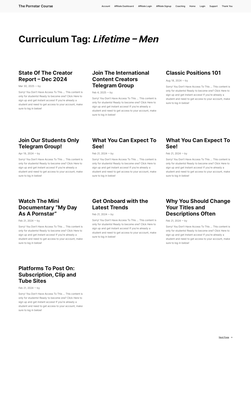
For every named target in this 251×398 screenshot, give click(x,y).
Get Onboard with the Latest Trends (120, 204)
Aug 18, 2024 (174, 80)
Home (192, 6)
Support (214, 6)
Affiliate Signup (163, 6)
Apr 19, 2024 (26, 153)
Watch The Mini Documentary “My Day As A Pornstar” (48, 207)
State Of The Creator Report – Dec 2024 (45, 76)
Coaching (180, 6)
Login (202, 6)
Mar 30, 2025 (26, 85)
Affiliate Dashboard (124, 6)
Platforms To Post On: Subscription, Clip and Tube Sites (47, 274)
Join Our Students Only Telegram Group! (49, 143)
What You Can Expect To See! (124, 143)
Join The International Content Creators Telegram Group (120, 79)
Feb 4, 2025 (99, 92)
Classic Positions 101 (193, 73)
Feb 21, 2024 (99, 153)
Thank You (227, 6)
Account (106, 6)
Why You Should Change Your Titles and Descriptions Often (198, 207)
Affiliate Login (145, 6)
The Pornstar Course (36, 6)
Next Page (225, 337)
